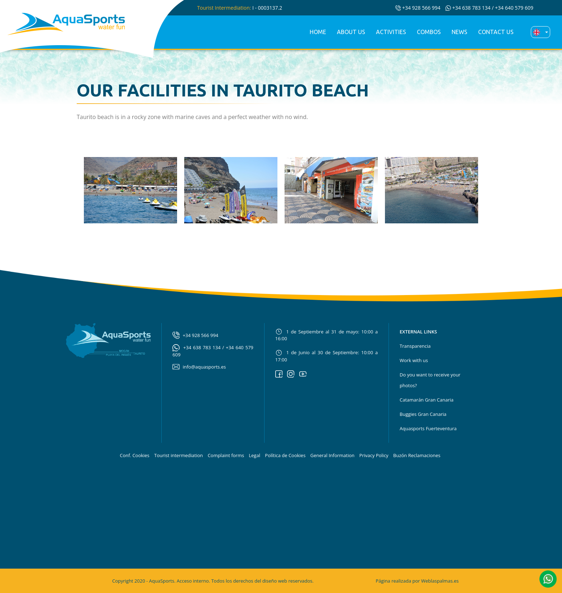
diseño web (274, 581)
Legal (254, 455)
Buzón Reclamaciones (416, 455)
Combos (429, 32)
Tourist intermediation (178, 455)
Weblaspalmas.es (440, 581)
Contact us (496, 32)
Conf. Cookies (134, 455)
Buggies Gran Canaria (423, 414)
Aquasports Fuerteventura (428, 428)
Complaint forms (226, 455)
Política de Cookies (285, 455)
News (459, 32)
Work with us (414, 360)
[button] (548, 578)
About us (351, 32)
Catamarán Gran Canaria (426, 400)
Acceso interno (193, 581)
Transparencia (415, 346)
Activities (391, 32)
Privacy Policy (373, 455)
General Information (332, 455)
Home (318, 32)
